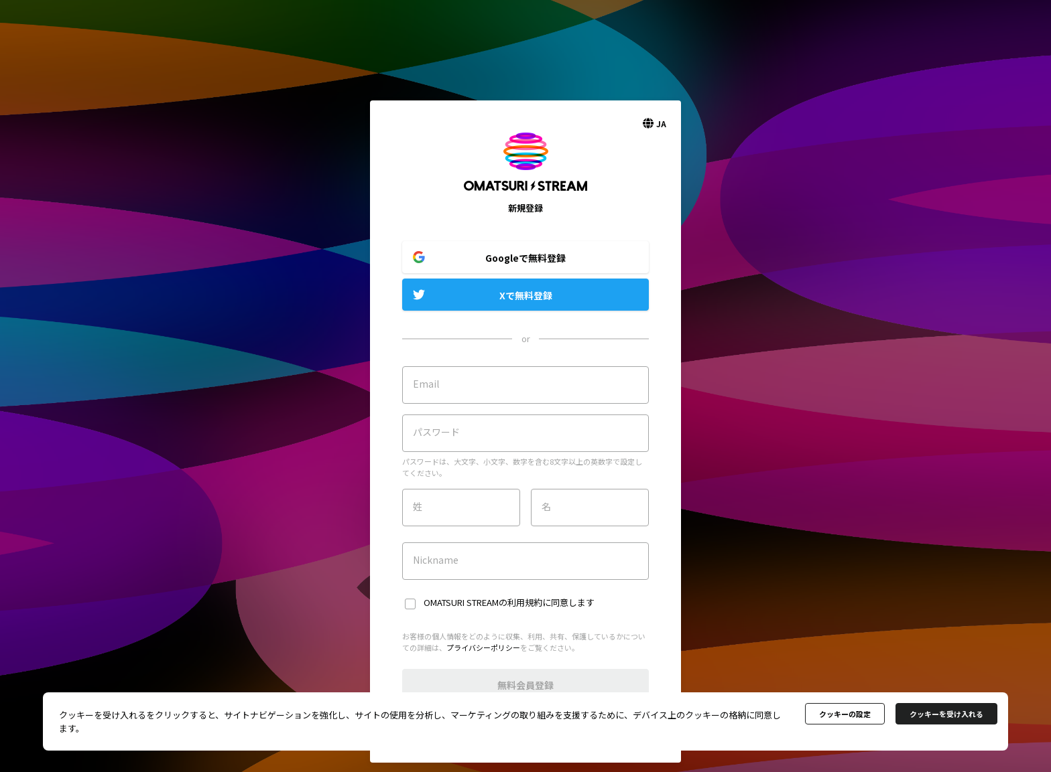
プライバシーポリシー (483, 647)
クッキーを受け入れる (946, 713)
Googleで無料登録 (525, 257)
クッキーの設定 (845, 713)
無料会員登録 (525, 685)
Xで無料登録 (525, 295)
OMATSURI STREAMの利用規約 (483, 602)
